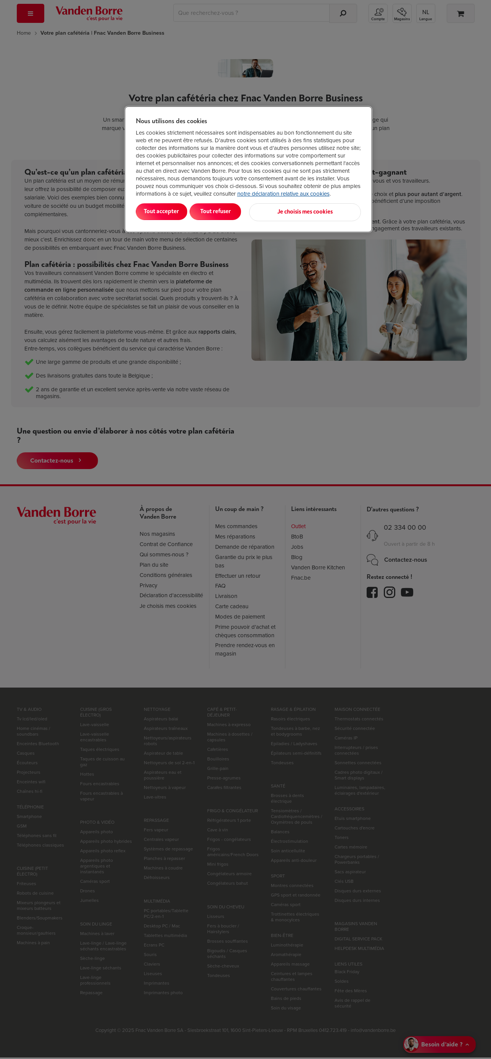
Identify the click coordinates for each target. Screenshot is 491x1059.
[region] (248, 168)
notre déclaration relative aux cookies (283, 194)
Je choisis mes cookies (323, 211)
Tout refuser (234, 211)
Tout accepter (167, 211)
